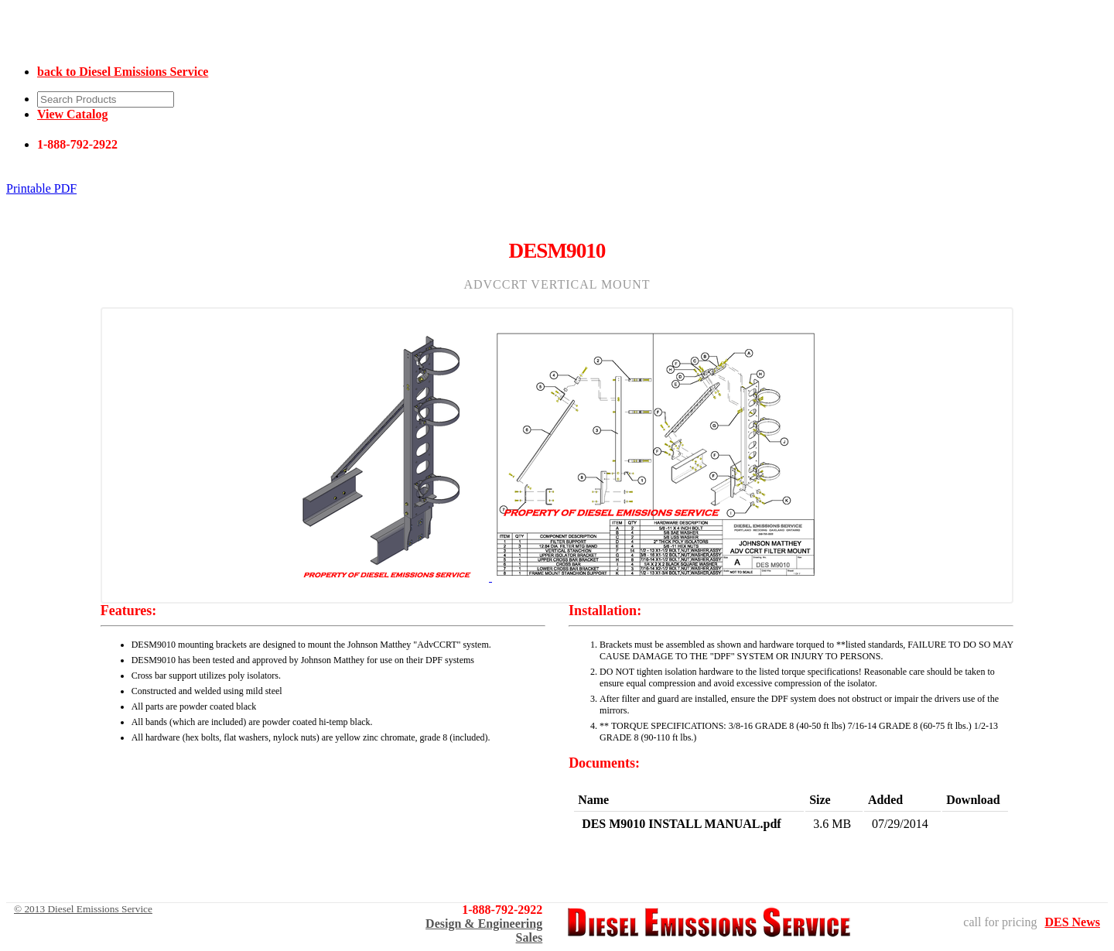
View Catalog (72, 114)
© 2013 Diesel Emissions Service (83, 909)
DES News (1072, 922)
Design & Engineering (483, 923)
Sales (529, 937)
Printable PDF (41, 188)
